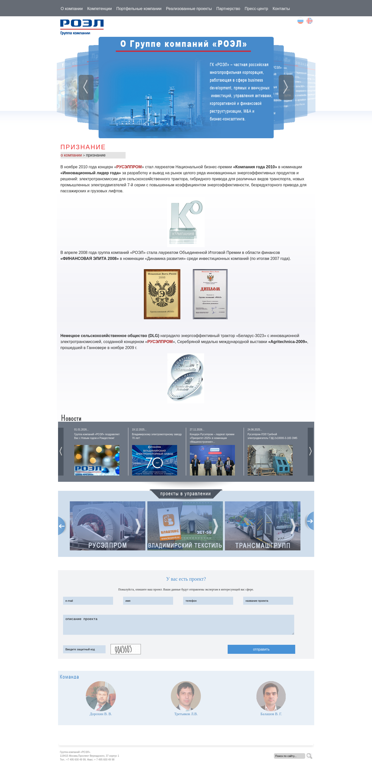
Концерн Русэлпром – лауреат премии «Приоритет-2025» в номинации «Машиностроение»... (212, 438)
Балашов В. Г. (271, 714)
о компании (72, 155)
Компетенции (99, 9)
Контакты (281, 9)
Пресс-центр (256, 9)
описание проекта (178, 625)
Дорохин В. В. (101, 714)
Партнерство (228, 9)
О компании (72, 9)
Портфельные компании (139, 9)
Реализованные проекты (189, 9)
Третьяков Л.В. (186, 714)
